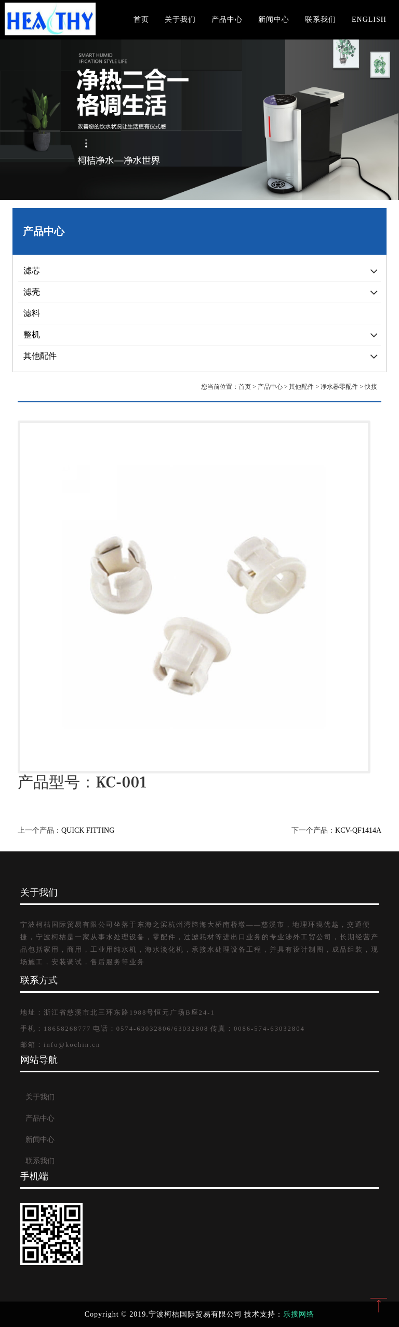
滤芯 (31, 270)
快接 (371, 386)
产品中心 (227, 19)
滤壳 (31, 291)
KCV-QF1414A (358, 830)
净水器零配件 (339, 386)
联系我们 (320, 19)
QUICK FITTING (87, 830)
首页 (141, 19)
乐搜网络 (298, 1314)
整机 (31, 334)
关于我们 (180, 19)
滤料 (31, 313)
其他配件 (40, 355)
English (369, 19)
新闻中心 (273, 19)
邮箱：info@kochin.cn (60, 1044)
